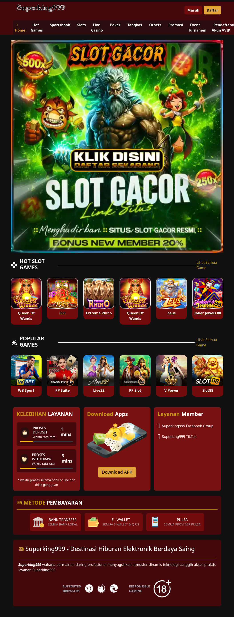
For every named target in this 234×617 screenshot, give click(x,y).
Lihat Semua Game (206, 265)
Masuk (193, 10)
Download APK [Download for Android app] (117, 472)
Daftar (212, 10)
